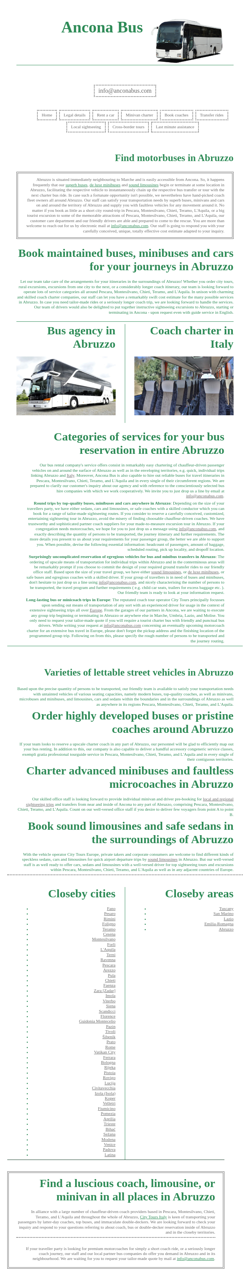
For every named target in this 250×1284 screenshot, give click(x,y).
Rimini (109, 918)
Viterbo (109, 1000)
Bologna (108, 1062)
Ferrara (109, 1057)
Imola (110, 995)
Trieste (110, 1123)
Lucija (110, 1083)
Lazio (228, 918)
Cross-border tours (129, 126)
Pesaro (110, 913)
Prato (111, 1041)
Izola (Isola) (105, 1093)
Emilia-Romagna (218, 923)
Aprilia (109, 1118)
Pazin (111, 1026)
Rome (110, 1047)
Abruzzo (226, 929)
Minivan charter (139, 115)
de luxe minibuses (105, 184)
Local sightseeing (86, 126)
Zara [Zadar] (105, 990)
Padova (109, 1149)
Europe (96, 610)
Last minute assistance (175, 126)
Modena (109, 1139)
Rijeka (109, 1067)
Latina (110, 1154)
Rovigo (109, 1077)
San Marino (223, 913)
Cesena (109, 934)
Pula (112, 975)
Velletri (109, 1103)
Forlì (111, 944)
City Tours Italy (153, 1217)
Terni (110, 954)
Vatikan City (104, 1052)
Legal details (74, 115)
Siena (111, 1005)
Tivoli (110, 1031)
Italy (70, 475)
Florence (107, 1016)
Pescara (108, 965)
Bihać (110, 1129)
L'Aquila (107, 949)
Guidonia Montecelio (97, 1021)
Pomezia (108, 1113)
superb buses (76, 184)
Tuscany (226, 908)
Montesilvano (104, 939)
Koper (110, 1098)
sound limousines (143, 184)
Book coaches (176, 115)
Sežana (109, 1134)
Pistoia (109, 1072)
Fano (111, 908)
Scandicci (107, 1011)
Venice (109, 1144)
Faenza (109, 985)
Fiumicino (107, 1108)
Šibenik (108, 1036)
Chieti (110, 980)
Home (47, 115)
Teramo (108, 929)
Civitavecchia (104, 1088)
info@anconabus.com (125, 90)
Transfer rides (212, 115)
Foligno (109, 923)
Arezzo (109, 970)
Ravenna (107, 959)
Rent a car (105, 115)
